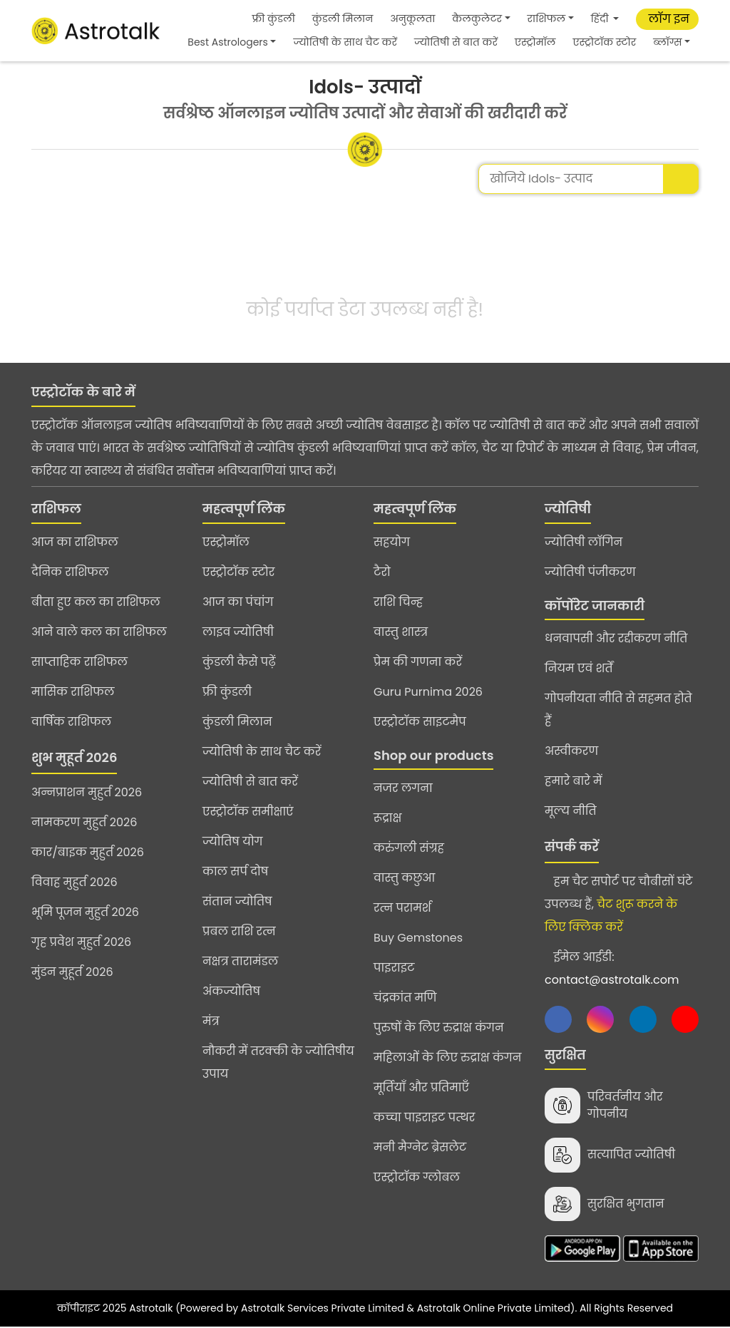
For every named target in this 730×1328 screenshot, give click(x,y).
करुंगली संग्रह (409, 848)
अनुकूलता (412, 18)
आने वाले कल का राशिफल (99, 632)
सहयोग (392, 542)
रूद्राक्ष (387, 818)
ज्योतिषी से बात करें (456, 42)
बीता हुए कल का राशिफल (95, 602)
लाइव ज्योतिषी (238, 632)
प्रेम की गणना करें (418, 662)
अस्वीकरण (571, 751)
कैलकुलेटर (477, 18)
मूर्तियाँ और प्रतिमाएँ (421, 1087)
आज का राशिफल (74, 542)
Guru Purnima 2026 (428, 692)
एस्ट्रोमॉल (535, 42)
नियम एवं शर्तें (579, 668)
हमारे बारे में (573, 781)
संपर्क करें (572, 846)
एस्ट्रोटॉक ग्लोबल (417, 1177)
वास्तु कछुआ (404, 878)
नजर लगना (403, 788)
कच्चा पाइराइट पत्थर (424, 1117)
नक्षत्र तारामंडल (240, 961)
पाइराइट (394, 967)
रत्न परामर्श (402, 908)
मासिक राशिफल (73, 692)
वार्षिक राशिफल (71, 722)
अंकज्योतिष (231, 991)
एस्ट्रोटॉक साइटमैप (420, 722)
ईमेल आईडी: (612, 968)
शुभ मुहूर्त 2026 (74, 757)
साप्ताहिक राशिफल (79, 662)
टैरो (382, 572)
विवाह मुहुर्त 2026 (74, 882)
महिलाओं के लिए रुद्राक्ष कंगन (447, 1057)
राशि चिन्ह (398, 602)
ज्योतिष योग (232, 841)
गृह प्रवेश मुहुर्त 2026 (81, 942)
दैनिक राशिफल (69, 572)
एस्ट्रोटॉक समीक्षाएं (248, 811)
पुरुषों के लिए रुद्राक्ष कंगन (439, 1027)
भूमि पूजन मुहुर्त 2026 (85, 912)
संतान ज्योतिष (237, 901)
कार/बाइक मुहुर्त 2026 (87, 852)
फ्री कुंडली (273, 18)
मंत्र (211, 1021)
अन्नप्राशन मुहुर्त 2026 (86, 792)
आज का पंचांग (237, 602)
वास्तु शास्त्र (401, 632)
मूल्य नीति (571, 811)
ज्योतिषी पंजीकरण (590, 572)
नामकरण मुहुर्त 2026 (84, 822)
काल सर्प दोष (235, 871)
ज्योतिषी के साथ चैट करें (344, 42)
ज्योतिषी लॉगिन (583, 542)
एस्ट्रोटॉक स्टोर (604, 42)
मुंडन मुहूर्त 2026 (72, 972)
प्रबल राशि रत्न (239, 931)
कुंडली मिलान (342, 18)
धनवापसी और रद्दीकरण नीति (616, 638)
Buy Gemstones (418, 938)
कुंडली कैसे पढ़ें (239, 662)
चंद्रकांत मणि (405, 997)
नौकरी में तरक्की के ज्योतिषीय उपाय (278, 1062)
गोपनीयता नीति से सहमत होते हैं (618, 709)
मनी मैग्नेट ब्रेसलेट (420, 1147)
